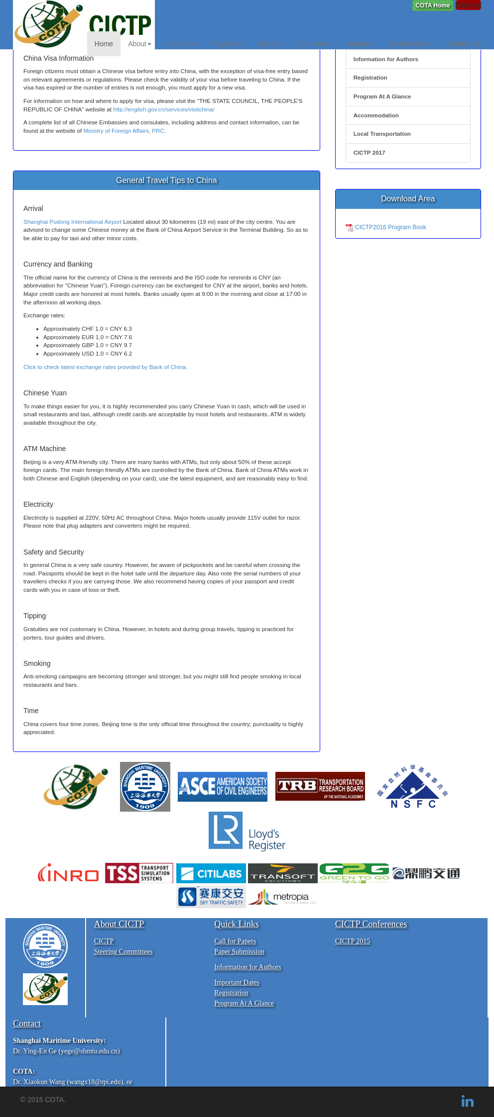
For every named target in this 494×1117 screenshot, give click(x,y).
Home (104, 44)
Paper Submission (239, 951)
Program (226, 44)
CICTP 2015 (352, 941)
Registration (370, 77)
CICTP (104, 941)
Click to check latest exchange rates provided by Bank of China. (105, 367)
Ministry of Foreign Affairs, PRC (124, 130)
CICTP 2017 (369, 152)
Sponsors (315, 44)
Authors (180, 44)
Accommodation (376, 115)
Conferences (409, 44)
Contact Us (464, 44)
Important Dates (236, 982)
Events (270, 44)
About (139, 44)
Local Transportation (382, 133)
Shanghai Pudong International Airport (72, 221)
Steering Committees (123, 951)
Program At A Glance (382, 96)
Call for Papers (235, 941)
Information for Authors (386, 59)
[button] (432, 5)
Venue (360, 44)
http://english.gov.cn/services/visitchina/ (163, 109)
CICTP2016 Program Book (386, 227)
